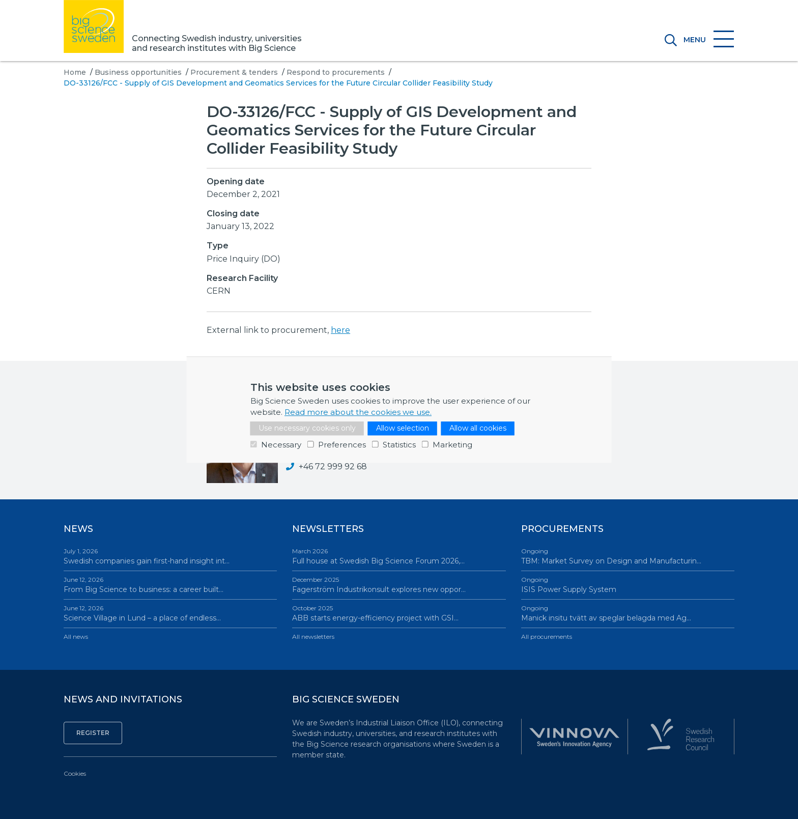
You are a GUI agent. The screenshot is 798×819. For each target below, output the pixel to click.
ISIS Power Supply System (627, 584)
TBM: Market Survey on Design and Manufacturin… (627, 556)
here (340, 330)
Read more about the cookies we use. (358, 412)
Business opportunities (138, 72)
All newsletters (313, 636)
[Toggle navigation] (705, 39)
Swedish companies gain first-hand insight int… (170, 556)
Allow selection (402, 428)
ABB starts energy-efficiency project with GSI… (398, 613)
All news (76, 636)
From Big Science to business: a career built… (170, 584)
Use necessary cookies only (307, 428)
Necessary (281, 444)
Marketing (452, 444)
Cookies (75, 773)
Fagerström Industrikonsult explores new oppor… (398, 584)
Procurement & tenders (234, 72)
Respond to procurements (336, 72)
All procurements (546, 636)
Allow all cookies (477, 428)
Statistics (399, 444)
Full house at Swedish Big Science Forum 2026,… (398, 556)
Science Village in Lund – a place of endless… (170, 613)
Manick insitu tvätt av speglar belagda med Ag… (627, 613)
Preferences (342, 444)
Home (75, 72)
